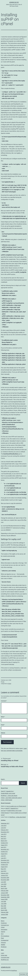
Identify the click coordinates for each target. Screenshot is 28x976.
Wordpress (3, 947)
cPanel (9, 683)
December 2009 (5, 877)
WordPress (14, 970)
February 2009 (4, 890)
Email (3, 724)
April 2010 (3, 871)
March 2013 (4, 840)
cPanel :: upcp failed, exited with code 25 (11, 797)
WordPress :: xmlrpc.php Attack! (9, 795)
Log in (2, 953)
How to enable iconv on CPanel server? (16, 806)
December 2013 (5, 832)
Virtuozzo (3, 942)
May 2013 (3, 836)
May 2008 (3, 906)
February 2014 (4, 830)
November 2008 (5, 895)
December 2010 (5, 860)
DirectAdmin (4, 929)
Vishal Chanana (5, 812)
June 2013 (3, 834)
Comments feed (5, 957)
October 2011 (4, 851)
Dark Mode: (23, 974)
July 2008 (3, 901)
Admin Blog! (14, 2)
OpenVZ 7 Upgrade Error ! (7, 791)
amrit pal (3, 810)
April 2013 (3, 838)
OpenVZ (3, 931)
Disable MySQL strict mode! (8, 793)
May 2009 (3, 886)
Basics (2, 920)
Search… (3, 779)
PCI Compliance (5, 936)
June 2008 (3, 903)
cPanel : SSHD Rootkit (6, 800)
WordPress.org (5, 959)
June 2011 (3, 858)
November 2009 (5, 879)
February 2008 (4, 912)
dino (3, 681)
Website (3, 733)
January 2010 (4, 875)
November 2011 (5, 849)
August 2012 (4, 845)
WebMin (3, 944)
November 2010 (5, 862)
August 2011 (4, 853)
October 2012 (4, 843)
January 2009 (4, 893)
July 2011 (3, 856)
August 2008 (4, 899)
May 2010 (3, 869)
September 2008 (5, 897)
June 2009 (3, 884)
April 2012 (3, 847)
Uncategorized (4, 940)
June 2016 (3, 825)
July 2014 (3, 827)
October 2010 (4, 864)
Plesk (2, 938)
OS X (2, 934)
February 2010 (4, 873)
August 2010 (4, 866)
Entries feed (4, 955)
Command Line (5, 925)
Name (3, 716)
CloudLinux (4, 923)
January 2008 (4, 914)
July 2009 (3, 882)
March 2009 (4, 888)
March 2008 (4, 910)
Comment (4, 701)
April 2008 (3, 908)
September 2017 (5, 823)
